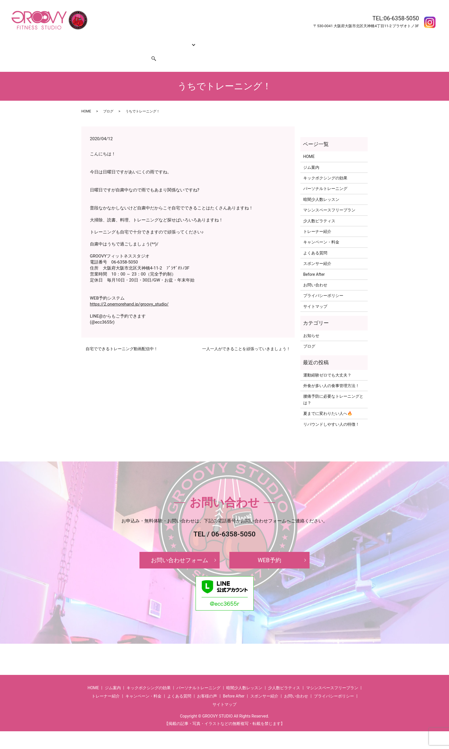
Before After (304, 41)
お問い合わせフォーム (179, 549)
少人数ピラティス (319, 210)
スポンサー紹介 (127, 50)
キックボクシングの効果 (143, 41)
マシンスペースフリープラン (329, 199)
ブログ (108, 100)
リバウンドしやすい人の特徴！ (331, 413)
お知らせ (311, 324)
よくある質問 (276, 41)
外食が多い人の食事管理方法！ (331, 374)
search (150, 50)
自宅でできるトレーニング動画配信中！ (122, 338)
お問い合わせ (96, 50)
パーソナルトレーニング (325, 177)
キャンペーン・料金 (241, 41)
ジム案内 (108, 41)
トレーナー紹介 (204, 41)
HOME (89, 41)
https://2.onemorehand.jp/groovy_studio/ (129, 293)
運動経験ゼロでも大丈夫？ (327, 364)
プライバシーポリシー (323, 284)
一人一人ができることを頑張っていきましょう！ (246, 338)
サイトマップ (315, 295)
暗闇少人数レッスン (321, 188)
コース (176, 41)
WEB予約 (269, 549)
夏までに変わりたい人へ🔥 (327, 402)
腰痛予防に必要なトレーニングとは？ (333, 388)
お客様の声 (330, 41)
